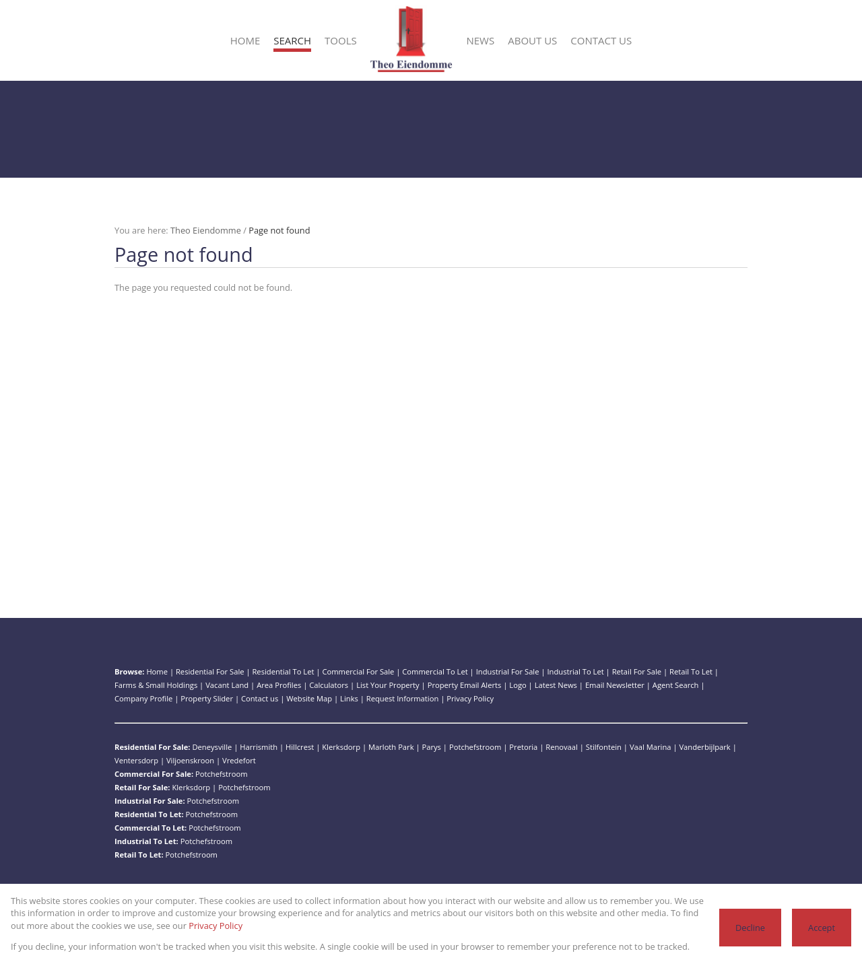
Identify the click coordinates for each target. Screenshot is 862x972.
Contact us (259, 698)
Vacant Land (226, 685)
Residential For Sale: (152, 747)
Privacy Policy (470, 698)
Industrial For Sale (507, 671)
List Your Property (388, 685)
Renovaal (561, 747)
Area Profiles (279, 685)
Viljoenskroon (190, 760)
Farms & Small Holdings (155, 685)
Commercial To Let (434, 671)
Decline (750, 928)
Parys (431, 747)
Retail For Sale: (142, 787)
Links (349, 698)
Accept (821, 928)
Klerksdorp (341, 747)
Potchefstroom (475, 747)
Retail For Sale (636, 671)
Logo (517, 685)
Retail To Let (690, 671)
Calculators (328, 685)
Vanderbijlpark (704, 747)
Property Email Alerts (465, 685)
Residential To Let (283, 671)
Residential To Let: (149, 814)
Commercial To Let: (150, 828)
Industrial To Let (575, 671)
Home (157, 671)
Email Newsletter (614, 685)
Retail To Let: (139, 854)
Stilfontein (604, 747)
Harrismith (258, 747)
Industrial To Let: (146, 841)
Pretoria (523, 747)
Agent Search (676, 685)
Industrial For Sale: (149, 801)
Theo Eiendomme (205, 230)
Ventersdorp (136, 760)
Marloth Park (391, 747)
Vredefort (239, 760)
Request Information (402, 698)
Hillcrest (300, 747)
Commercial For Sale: (153, 774)
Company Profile (143, 698)
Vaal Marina (650, 747)
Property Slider (206, 698)
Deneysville (212, 747)
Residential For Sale (210, 671)
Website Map (309, 698)
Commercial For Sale (358, 671)
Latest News (556, 685)
